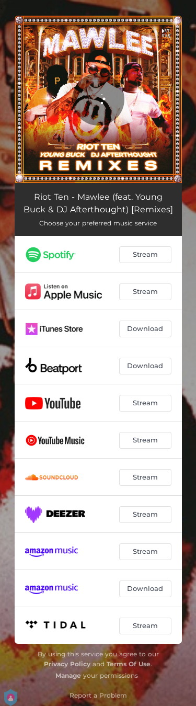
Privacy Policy (67, 664)
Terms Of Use (129, 664)
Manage (68, 675)
